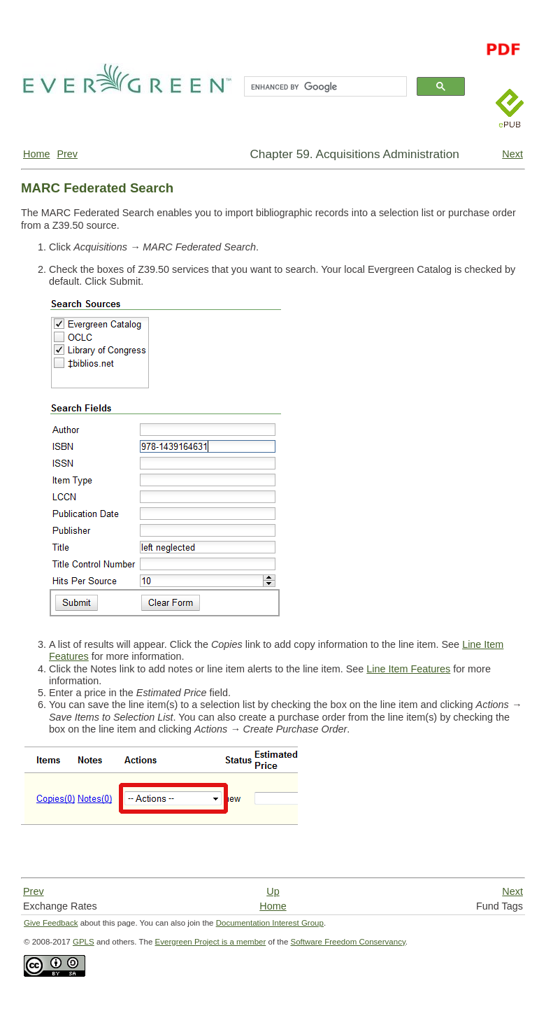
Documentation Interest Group (270, 923)
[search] (324, 86)
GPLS (83, 942)
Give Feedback (51, 923)
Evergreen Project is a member (210, 942)
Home (36, 154)
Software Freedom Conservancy (348, 942)
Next (512, 154)
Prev (67, 154)
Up (272, 891)
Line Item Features (408, 668)
